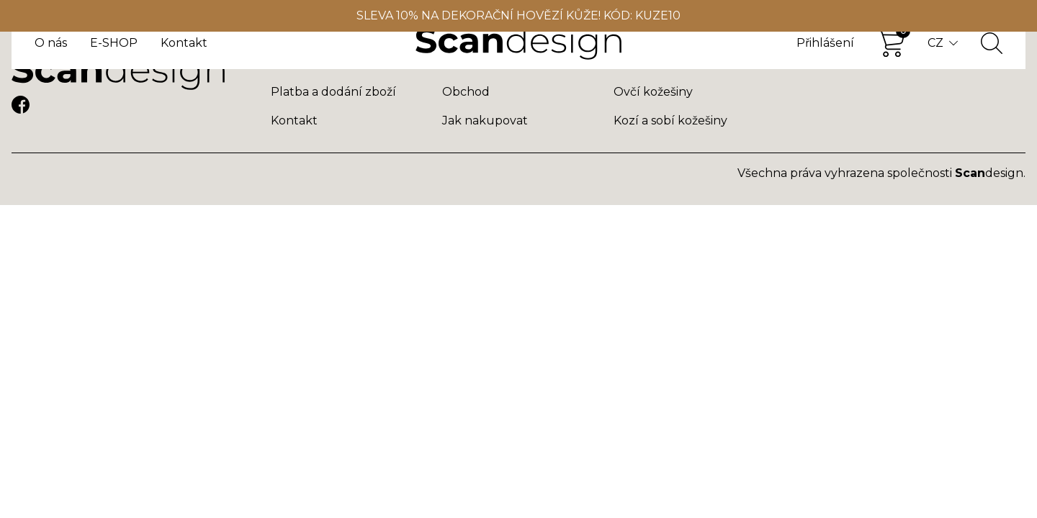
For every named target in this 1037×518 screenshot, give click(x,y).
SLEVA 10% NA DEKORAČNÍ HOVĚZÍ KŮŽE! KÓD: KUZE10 (518, 15)
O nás (51, 43)
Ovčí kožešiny (653, 92)
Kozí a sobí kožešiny (670, 120)
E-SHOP (114, 43)
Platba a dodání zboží (333, 92)
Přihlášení (825, 43)
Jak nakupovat (485, 120)
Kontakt (184, 43)
